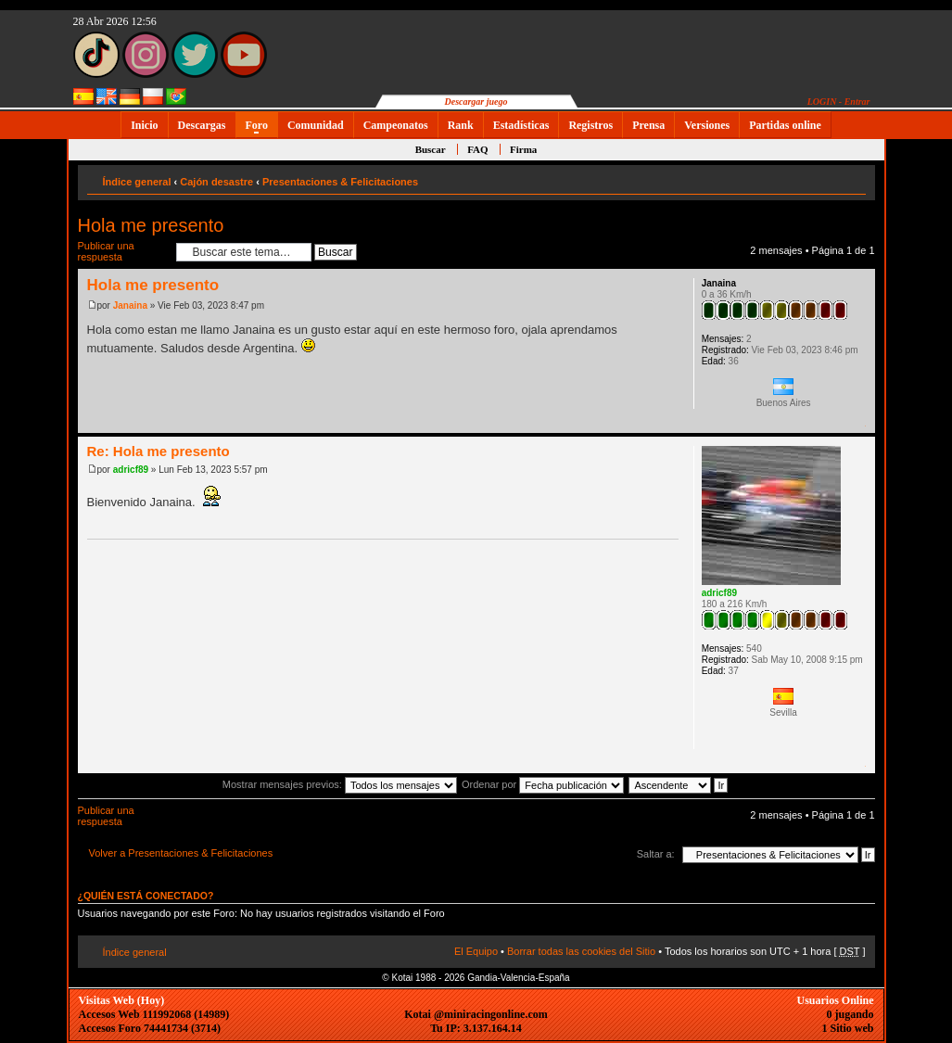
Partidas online (785, 125)
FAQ (477, 149)
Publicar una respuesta (122, 251)
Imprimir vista (824, 178)
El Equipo (476, 951)
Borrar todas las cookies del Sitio (581, 951)
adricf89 (130, 469)
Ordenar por (543, 784)
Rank (461, 125)
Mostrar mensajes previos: (339, 784)
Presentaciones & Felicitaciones (340, 181)
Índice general (137, 181)
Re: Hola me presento (158, 451)
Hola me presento (151, 225)
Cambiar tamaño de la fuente (852, 178)
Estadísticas (521, 125)
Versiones (707, 125)
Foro (257, 125)
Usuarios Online (834, 1000)
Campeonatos (395, 125)
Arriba (861, 423)
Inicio (144, 125)
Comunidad (315, 125)
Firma (523, 149)
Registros (590, 125)
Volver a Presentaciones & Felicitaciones (181, 853)
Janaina (130, 305)
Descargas (202, 125)
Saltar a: (656, 853)
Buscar (430, 149)
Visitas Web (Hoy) (122, 1000)
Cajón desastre (216, 181)
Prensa (648, 125)
